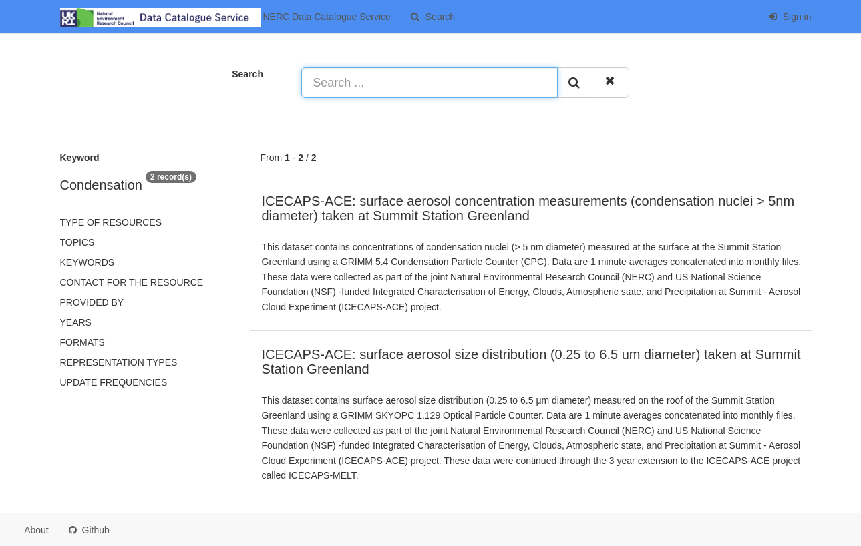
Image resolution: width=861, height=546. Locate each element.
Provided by (92, 302)
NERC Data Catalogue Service (225, 17)
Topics (77, 242)
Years (76, 322)
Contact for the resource (132, 282)
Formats (82, 342)
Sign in (790, 16)
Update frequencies (114, 382)
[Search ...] (429, 82)
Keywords (87, 262)
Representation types (119, 362)
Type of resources (111, 222)
